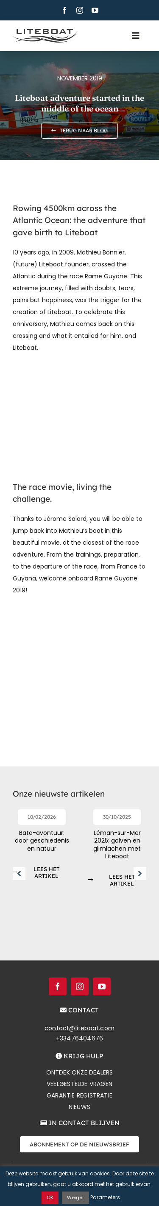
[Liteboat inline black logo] (45, 32)
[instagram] (79, 10)
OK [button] (50, 1197)
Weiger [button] (75, 1197)
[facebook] (64, 10)
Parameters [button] (105, 1197)
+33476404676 (79, 1038)
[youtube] (95, 10)
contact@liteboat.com (79, 1028)
